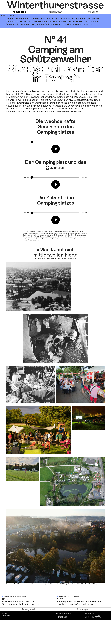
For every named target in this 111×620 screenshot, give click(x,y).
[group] (55, 147)
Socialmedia (6, 615)
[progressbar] (55, 142)
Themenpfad (18, 11)
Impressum (5, 613)
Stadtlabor (55, 11)
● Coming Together (7, 15)
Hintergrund (27, 609)
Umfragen (83, 609)
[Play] (55, 149)
